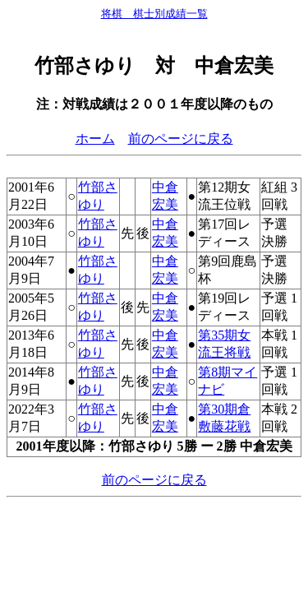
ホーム (95, 139)
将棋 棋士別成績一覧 (154, 13)
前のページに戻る (180, 139)
